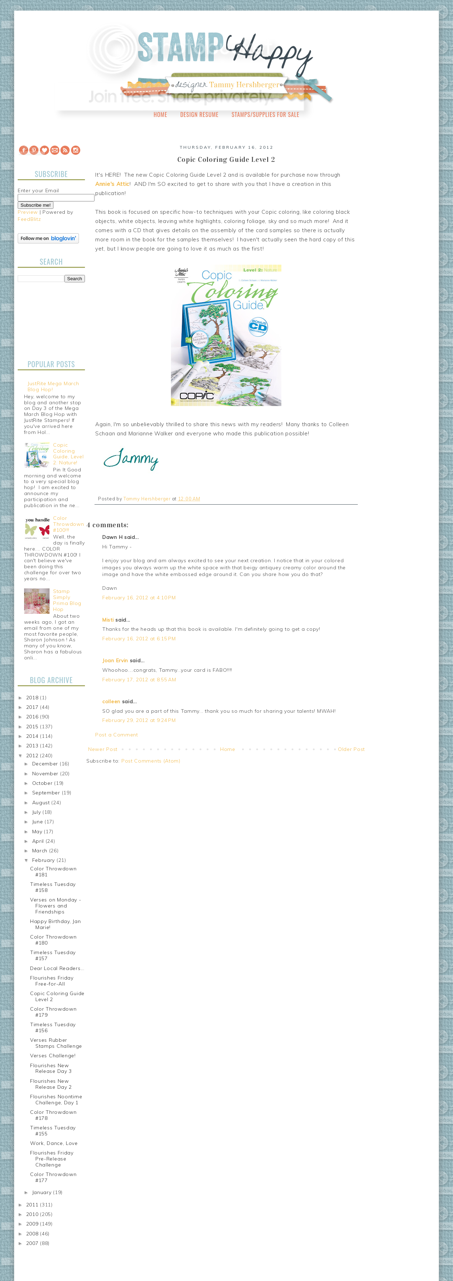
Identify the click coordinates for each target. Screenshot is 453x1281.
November (46, 773)
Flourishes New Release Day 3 (51, 1068)
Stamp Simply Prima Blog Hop (67, 600)
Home (160, 114)
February (44, 860)
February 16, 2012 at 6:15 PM (139, 638)
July (37, 812)
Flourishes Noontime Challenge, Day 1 (56, 1099)
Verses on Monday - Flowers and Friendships (55, 906)
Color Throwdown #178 (53, 1115)
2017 (33, 707)
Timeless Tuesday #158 (53, 887)
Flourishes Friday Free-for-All (52, 981)
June (38, 821)
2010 (33, 1214)
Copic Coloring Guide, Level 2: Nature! (68, 454)
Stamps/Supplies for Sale (265, 114)
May (38, 831)
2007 (33, 1243)
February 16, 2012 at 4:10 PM (139, 597)
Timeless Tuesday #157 (53, 955)
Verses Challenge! (53, 1055)
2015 (33, 726)
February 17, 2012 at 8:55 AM (139, 679)
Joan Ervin (115, 660)
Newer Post (102, 749)
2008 (33, 1233)
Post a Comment (116, 734)
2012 (33, 755)
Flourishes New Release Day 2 (51, 1084)
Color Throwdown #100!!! (68, 524)
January (42, 1192)
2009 (33, 1224)
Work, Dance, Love (54, 1143)
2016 (33, 716)
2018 (33, 697)
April (39, 841)
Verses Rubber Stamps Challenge (56, 1043)
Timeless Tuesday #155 (53, 1130)
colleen (111, 701)
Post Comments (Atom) (150, 761)
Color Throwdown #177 (53, 1177)
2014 (33, 736)
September (47, 792)
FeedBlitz (29, 219)
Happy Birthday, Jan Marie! (55, 924)
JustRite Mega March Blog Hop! (53, 386)
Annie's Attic (112, 184)
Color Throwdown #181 (53, 871)
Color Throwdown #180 (53, 940)
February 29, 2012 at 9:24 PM (139, 720)
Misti (108, 620)
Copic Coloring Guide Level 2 (57, 996)
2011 (33, 1204)
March (40, 850)
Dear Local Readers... (57, 968)
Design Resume (199, 114)
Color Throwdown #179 (53, 1012)
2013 (33, 745)
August (42, 802)
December (46, 763)
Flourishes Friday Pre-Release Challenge (52, 1159)
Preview (28, 212)
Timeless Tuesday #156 (53, 1027)
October (43, 783)
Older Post (351, 749)
